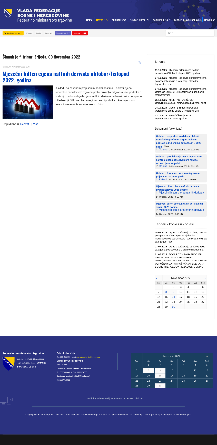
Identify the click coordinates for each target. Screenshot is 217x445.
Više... (37, 124)
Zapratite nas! (62, 33)
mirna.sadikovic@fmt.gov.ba (88, 357)
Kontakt (128, 398)
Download (209, 20)
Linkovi (139, 398)
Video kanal (80, 33)
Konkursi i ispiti (161, 20)
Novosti (100, 20)
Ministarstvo (119, 20)
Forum (29, 33)
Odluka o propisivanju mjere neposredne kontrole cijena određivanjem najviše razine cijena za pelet (179, 160)
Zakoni (163, 179)
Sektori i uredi (138, 20)
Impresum (116, 398)
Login (38, 33)
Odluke (163, 149)
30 (173, 306)
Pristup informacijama (13, 33)
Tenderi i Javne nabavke (187, 20)
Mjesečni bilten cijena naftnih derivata (181, 192)
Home (89, 20)
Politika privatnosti (98, 398)
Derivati (24, 124)
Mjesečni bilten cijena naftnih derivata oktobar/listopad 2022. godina (66, 77)
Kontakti (48, 33)
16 (173, 296)
